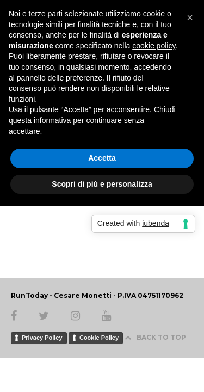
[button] (190, 17)
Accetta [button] (102, 158)
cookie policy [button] (153, 45)
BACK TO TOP (155, 337)
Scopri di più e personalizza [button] (102, 184)
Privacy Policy (42, 337)
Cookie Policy (99, 337)
